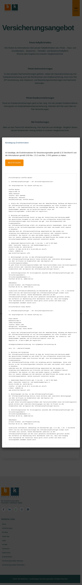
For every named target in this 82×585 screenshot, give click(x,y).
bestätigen (14, 163)
